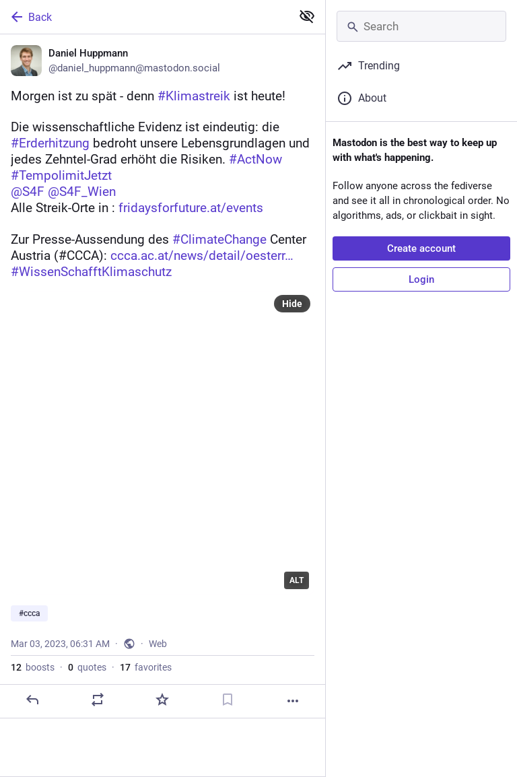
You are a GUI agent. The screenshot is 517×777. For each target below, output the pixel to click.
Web (158, 643)
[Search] (421, 26)
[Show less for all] (307, 16)
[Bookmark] (227, 699)
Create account (421, 248)
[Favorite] (162, 699)
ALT (296, 580)
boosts (33, 667)
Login (421, 279)
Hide (292, 303)
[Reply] (32, 699)
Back (30, 17)
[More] (293, 701)
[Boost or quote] (98, 699)
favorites (146, 667)
